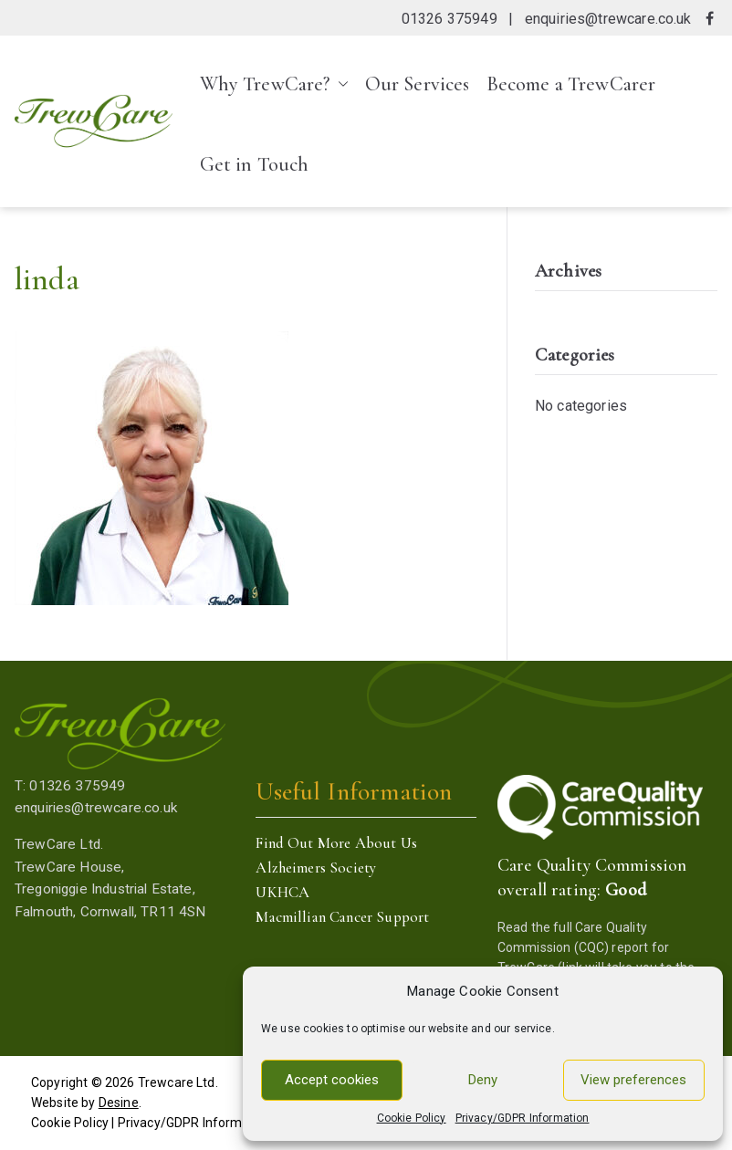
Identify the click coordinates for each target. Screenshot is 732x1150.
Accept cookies (332, 1080)
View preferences (633, 1080)
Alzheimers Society (316, 867)
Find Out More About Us (336, 842)
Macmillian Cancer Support (342, 916)
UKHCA (282, 892)
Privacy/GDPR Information (522, 1118)
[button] (339, 84)
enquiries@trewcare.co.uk (608, 18)
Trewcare (165, 1082)
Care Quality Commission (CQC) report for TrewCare (583, 948)
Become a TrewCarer (571, 84)
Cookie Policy (411, 1118)
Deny (482, 1080)
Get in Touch (254, 164)
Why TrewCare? (274, 84)
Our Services (417, 84)
